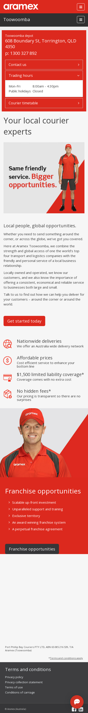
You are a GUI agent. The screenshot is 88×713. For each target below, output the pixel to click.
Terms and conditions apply (66, 658)
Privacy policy (14, 677)
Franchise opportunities (32, 549)
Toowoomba (16, 19)
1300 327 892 (23, 53)
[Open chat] (77, 702)
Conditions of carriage (20, 692)
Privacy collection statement (24, 682)
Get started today (24, 321)
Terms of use (14, 687)
